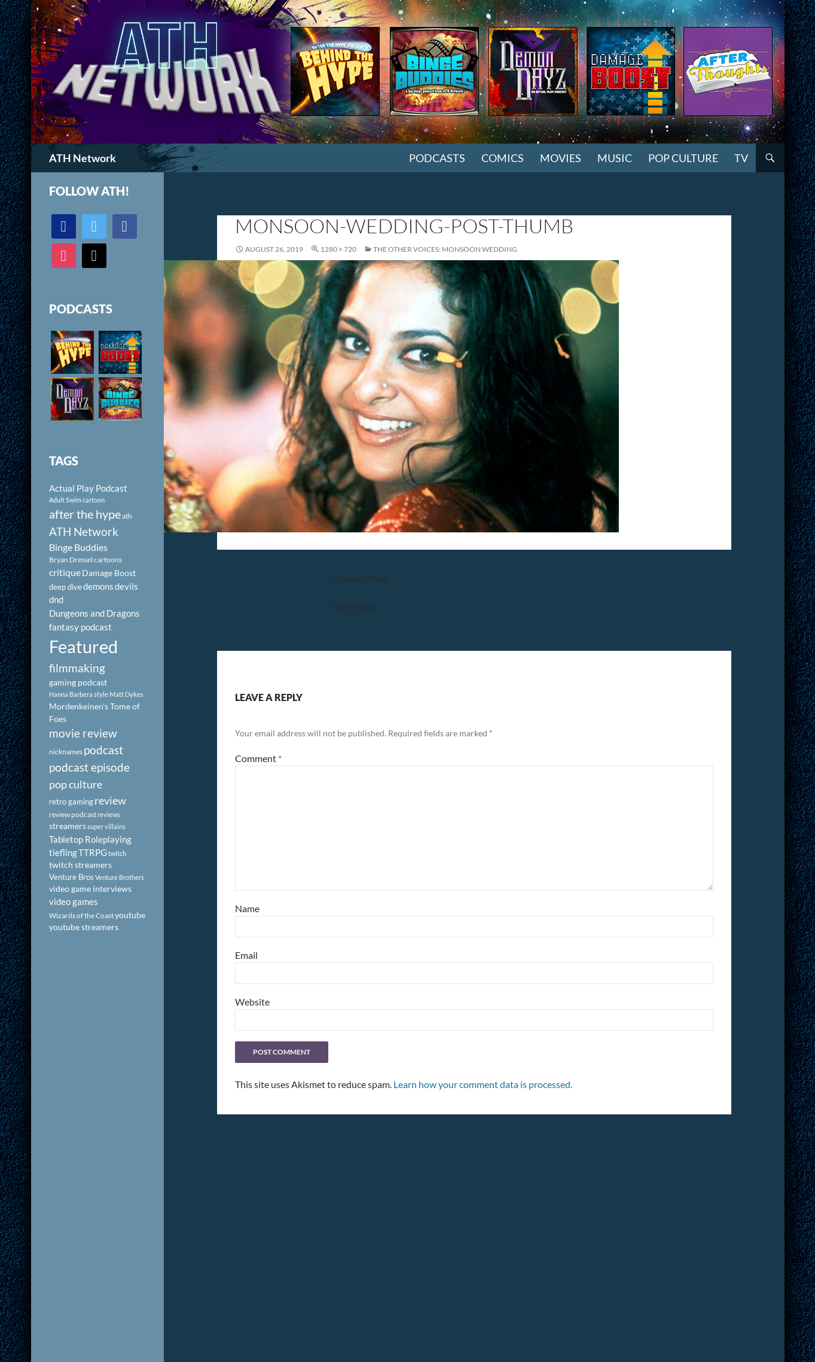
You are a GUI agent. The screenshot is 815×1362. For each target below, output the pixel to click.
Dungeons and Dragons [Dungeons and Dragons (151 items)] (94, 613)
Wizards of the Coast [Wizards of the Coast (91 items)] (81, 915)
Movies (560, 157)
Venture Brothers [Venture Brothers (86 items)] (119, 877)
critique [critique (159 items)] (65, 572)
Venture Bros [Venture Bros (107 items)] (71, 877)
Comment (258, 758)
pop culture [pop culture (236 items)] (75, 784)
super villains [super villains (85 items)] (106, 826)
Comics (502, 157)
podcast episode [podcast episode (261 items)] (89, 767)
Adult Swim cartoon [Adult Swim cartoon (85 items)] (77, 500)
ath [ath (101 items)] (127, 515)
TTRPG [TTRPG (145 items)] (92, 852)
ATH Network (82, 157)
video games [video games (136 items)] (73, 902)
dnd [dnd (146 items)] (56, 599)
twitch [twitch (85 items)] (117, 853)
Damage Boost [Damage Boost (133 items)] (109, 573)
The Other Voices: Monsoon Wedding (445, 249)
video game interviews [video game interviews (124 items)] (90, 888)
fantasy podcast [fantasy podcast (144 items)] (80, 626)
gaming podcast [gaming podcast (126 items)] (78, 682)
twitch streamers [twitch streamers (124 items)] (80, 865)
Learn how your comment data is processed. (482, 1084)
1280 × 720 (338, 249)
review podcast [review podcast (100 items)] (72, 814)
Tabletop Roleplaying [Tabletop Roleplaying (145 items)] (90, 839)
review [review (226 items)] (110, 800)
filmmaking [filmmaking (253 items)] (77, 668)
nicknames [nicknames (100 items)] (66, 751)
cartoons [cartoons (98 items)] (108, 559)
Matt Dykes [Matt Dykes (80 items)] (126, 694)
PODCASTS (437, 157)
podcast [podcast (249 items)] (103, 750)
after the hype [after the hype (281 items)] (85, 514)
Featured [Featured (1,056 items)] (83, 646)
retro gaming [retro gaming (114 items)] (71, 801)
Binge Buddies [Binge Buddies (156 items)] (78, 547)
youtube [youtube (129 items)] (130, 915)
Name (247, 908)
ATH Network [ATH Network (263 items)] (83, 531)
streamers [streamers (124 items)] (67, 826)
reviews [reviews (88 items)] (108, 814)
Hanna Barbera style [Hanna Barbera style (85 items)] (78, 694)
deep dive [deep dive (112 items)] (65, 587)
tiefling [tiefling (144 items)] (63, 852)
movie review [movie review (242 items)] (83, 733)
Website (252, 1001)
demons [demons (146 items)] (98, 586)
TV (741, 157)
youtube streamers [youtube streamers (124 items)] (83, 927)
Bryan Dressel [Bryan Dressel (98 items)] (71, 559)
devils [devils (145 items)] (126, 586)
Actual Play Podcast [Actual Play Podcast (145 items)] (88, 488)
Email (246, 955)
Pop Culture (683, 157)
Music (614, 157)
